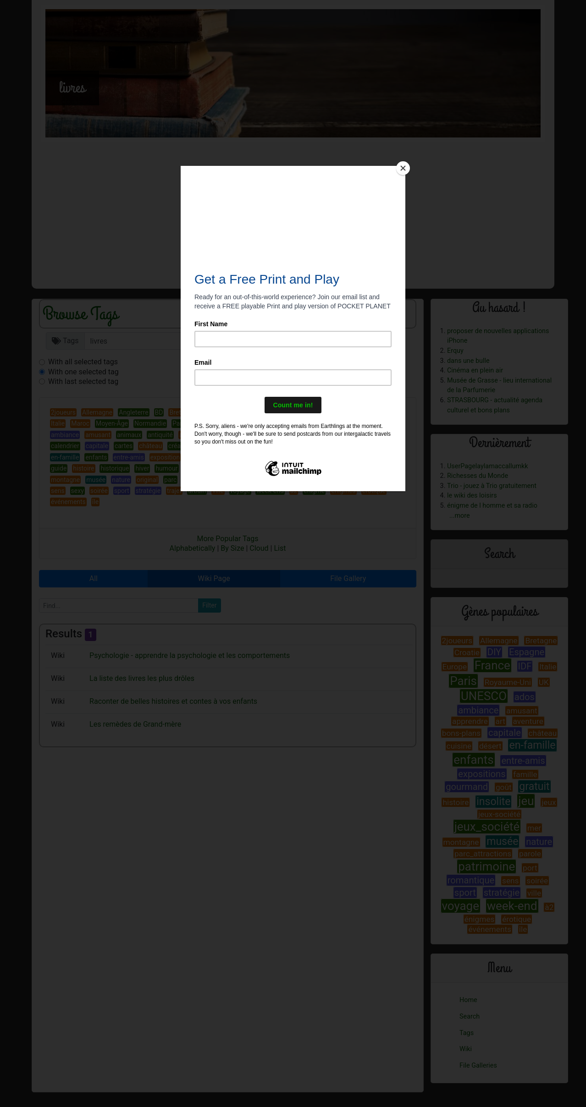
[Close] (403, 168)
